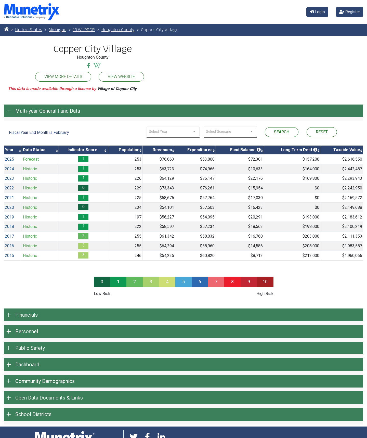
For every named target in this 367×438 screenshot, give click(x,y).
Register (349, 11)
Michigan (57, 29)
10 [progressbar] (265, 281)
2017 (9, 236)
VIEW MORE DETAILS (63, 76)
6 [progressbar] (200, 281)
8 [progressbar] (232, 281)
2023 (9, 178)
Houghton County (117, 29)
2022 (9, 188)
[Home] (6, 29)
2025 (9, 159)
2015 (9, 255)
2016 (9, 245)
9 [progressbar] (248, 281)
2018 (9, 226)
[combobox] (173, 131)
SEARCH (281, 132)
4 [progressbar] (167, 281)
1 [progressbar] (118, 281)
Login (317, 11)
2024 (9, 168)
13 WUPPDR (84, 29)
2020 (9, 207)
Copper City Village (93, 49)
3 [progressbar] (151, 281)
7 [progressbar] (216, 281)
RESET (322, 132)
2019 (9, 217)
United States (28, 29)
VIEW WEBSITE (121, 76)
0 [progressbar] (102, 281)
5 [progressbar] (183, 281)
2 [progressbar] (134, 281)
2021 (9, 197)
